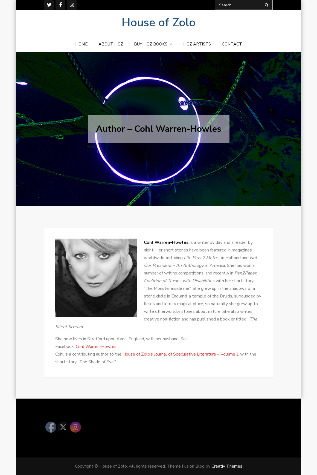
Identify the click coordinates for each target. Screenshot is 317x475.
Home (81, 44)
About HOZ (110, 44)
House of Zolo (159, 22)
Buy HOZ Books (150, 44)
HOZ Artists (197, 44)
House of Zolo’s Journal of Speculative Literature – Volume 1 (181, 354)
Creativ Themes (226, 466)
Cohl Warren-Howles (96, 347)
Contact (232, 44)
